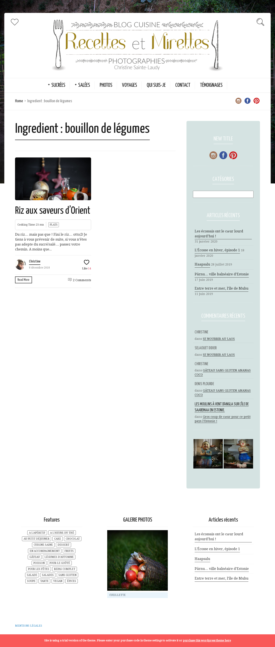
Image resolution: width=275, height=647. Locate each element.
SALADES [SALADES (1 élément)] (48, 575)
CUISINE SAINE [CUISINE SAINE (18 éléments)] (43, 544)
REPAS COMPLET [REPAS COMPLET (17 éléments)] (64, 569)
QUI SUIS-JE (156, 85)
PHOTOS (106, 85)
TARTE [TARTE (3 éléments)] (44, 581)
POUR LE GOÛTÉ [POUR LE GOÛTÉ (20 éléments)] (59, 563)
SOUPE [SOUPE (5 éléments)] (31, 581)
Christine (34, 261)
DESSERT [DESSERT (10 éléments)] (63, 544)
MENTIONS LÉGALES (28, 625)
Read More (23, 279)
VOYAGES (129, 85)
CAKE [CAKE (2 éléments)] (57, 538)
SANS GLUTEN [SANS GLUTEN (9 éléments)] (67, 575)
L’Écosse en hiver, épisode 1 (217, 250)
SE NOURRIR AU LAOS (219, 338)
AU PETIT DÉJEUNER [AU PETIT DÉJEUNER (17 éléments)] (36, 538)
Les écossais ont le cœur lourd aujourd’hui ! (219, 233)
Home (19, 101)
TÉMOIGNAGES (211, 85)
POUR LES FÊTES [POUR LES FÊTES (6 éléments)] (38, 569)
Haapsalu (202, 264)
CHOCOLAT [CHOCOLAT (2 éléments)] (73, 538)
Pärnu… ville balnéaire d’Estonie (222, 274)
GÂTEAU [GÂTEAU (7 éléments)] (34, 556)
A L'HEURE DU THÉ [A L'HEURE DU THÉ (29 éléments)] (62, 532)
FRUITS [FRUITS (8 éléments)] (69, 550)
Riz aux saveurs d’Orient (52, 211)
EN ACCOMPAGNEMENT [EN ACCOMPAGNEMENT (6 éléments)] (45, 550)
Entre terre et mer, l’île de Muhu (221, 288)
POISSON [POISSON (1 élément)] (39, 563)
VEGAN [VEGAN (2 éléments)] (57, 581)
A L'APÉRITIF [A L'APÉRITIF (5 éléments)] (37, 532)
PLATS (54, 224)
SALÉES (84, 85)
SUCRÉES (58, 85)
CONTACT (182, 85)
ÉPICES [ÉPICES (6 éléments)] (71, 581)
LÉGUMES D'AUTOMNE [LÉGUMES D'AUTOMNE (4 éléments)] (59, 556)
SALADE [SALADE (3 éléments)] (32, 575)
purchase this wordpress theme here (207, 640)
